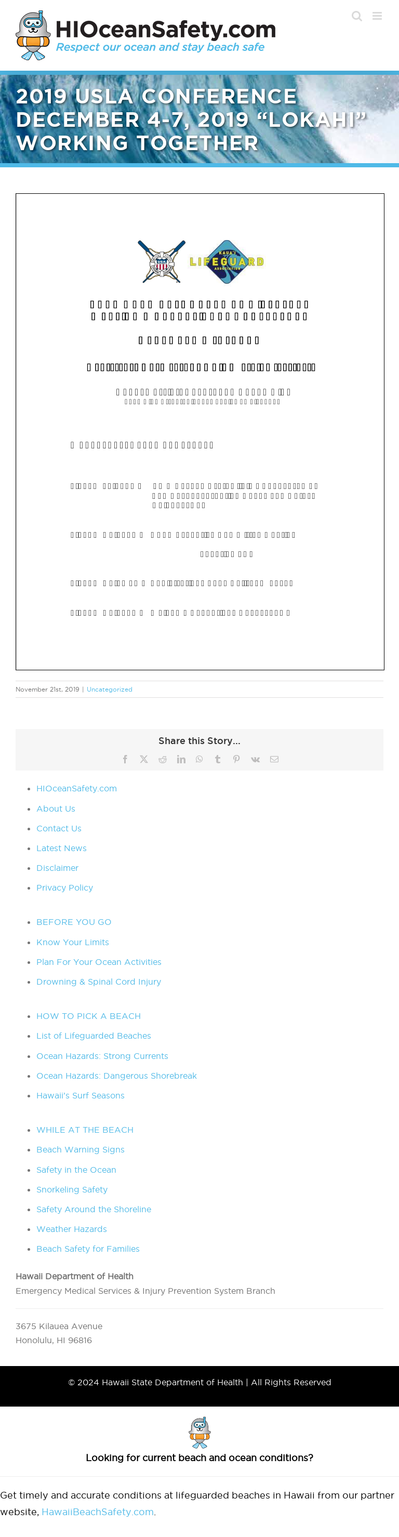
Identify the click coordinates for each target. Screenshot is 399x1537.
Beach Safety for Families (88, 1248)
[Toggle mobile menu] (378, 15)
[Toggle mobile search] (357, 15)
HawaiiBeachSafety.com (98, 1512)
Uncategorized (109, 689)
